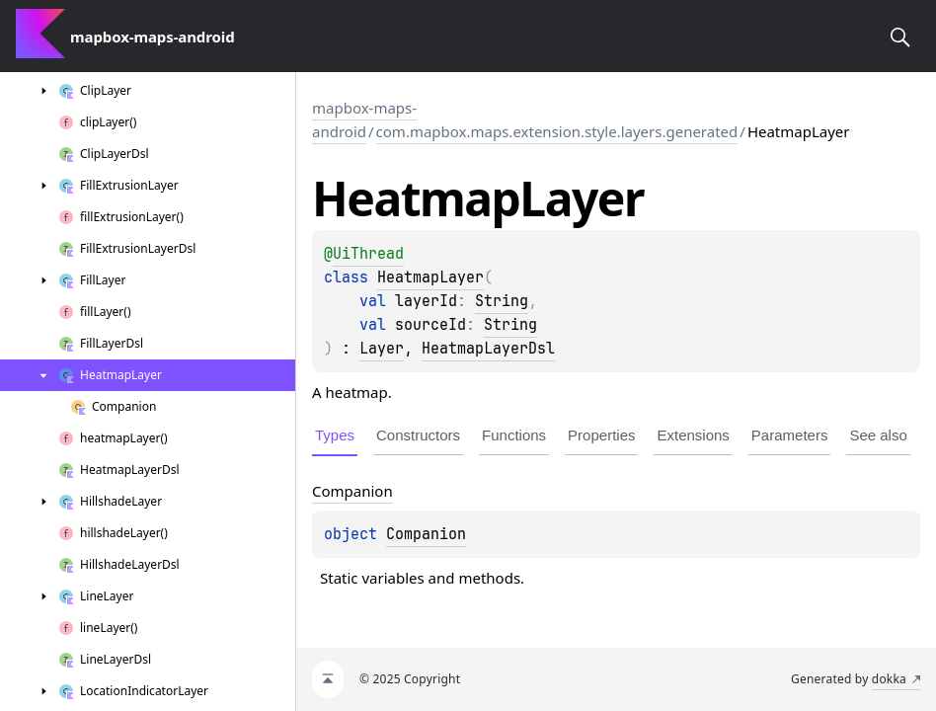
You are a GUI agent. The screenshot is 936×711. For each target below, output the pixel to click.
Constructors (418, 435)
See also (877, 435)
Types (334, 435)
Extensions (693, 435)
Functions (514, 435)
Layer (381, 348)
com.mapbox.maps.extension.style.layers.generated (557, 131)
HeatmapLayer (430, 277)
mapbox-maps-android (364, 119)
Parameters (789, 435)
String (501, 301)
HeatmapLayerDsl (488, 348)
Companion (426, 534)
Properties (601, 435)
